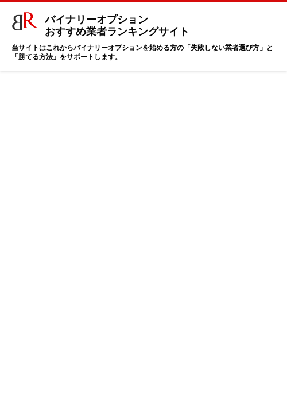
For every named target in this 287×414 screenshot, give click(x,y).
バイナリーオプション (102, 23)
